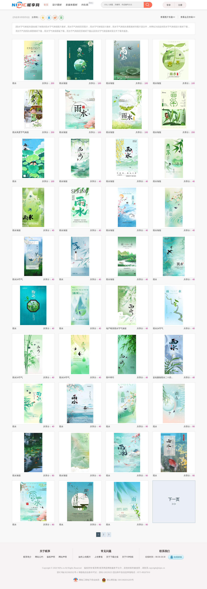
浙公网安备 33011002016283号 (118, 580)
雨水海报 (63, 83)
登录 (169, 5)
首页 (46, 4)
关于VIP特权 (128, 557)
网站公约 (39, 557)
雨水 (14, 83)
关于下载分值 (112, 557)
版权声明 (51, 557)
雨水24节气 (17, 279)
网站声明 (63, 557)
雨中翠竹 (110, 377)
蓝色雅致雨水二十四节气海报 (163, 377)
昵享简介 (27, 557)
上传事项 (98, 557)
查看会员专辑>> (188, 17)
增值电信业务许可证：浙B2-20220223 (95, 572)
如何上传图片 (85, 557)
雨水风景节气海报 (20, 132)
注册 (180, 5)
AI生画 (84, 4)
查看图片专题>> (167, 17)
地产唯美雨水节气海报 (116, 328)
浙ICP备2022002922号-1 (67, 572)
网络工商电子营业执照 (86, 580)
